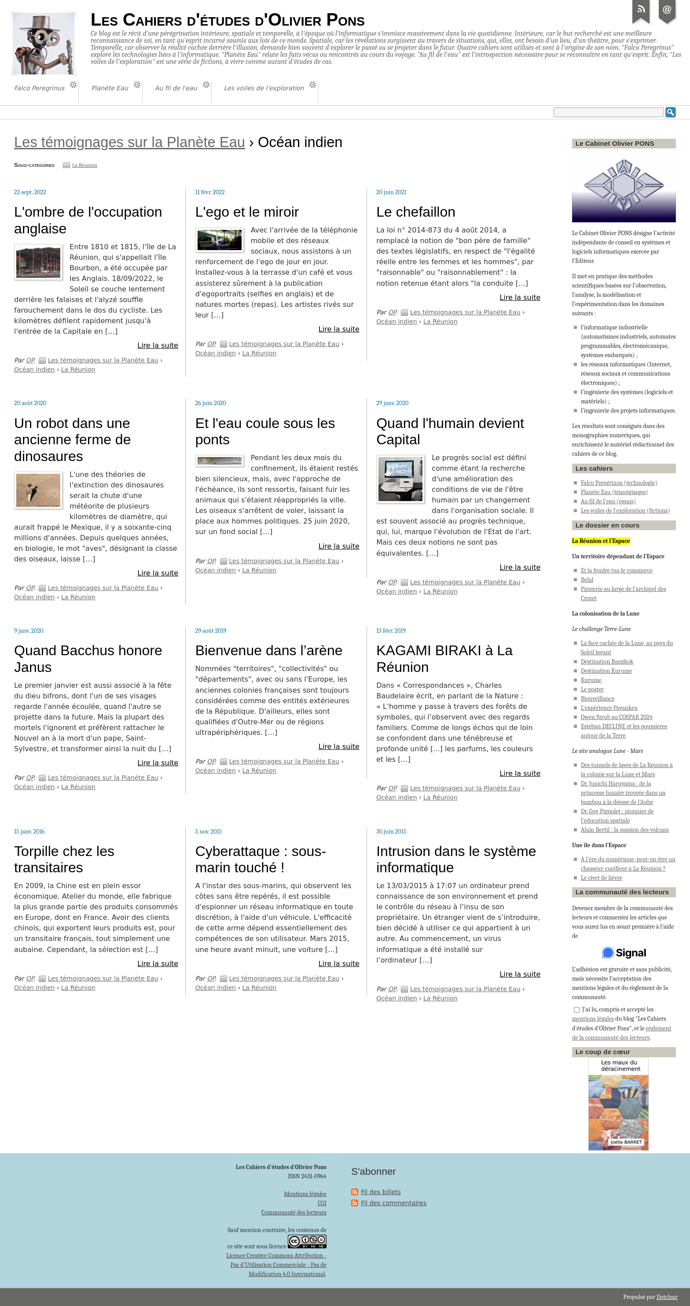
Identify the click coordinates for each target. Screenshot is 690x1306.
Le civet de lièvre (601, 878)
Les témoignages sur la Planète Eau (129, 142)
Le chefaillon (415, 212)
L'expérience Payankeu (609, 708)
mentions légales (593, 1018)
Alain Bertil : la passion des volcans (625, 830)
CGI (322, 1203)
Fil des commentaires (393, 1202)
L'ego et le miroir (247, 212)
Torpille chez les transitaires (64, 859)
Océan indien (34, 369)
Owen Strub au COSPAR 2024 (617, 717)
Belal (587, 579)
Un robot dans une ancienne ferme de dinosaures (72, 439)
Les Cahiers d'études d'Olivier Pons (228, 19)
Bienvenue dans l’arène (269, 650)
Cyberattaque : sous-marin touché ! (260, 859)
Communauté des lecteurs (293, 1212)
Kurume (591, 680)
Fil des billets (381, 1191)
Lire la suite (157, 345)
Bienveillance (597, 698)
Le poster (592, 689)
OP (29, 360)
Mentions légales (305, 1194)
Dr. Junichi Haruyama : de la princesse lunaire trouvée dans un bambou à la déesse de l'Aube (623, 793)
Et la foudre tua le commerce (617, 570)
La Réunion (84, 165)
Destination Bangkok (607, 661)
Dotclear (667, 1297)
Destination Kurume (606, 671)
